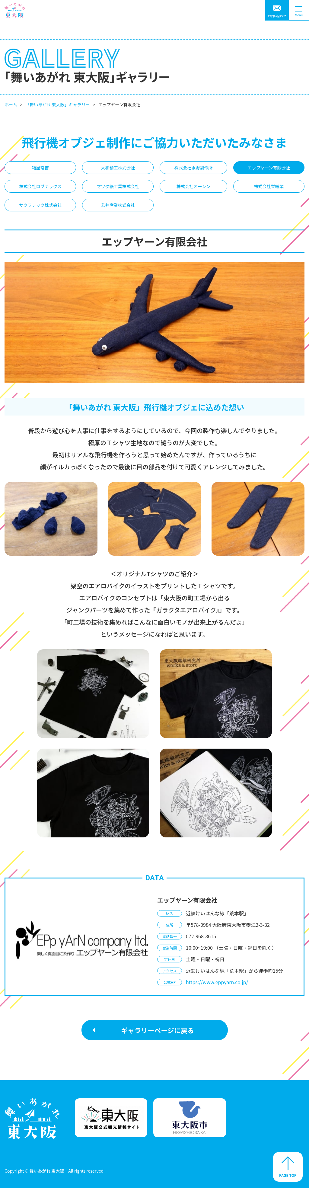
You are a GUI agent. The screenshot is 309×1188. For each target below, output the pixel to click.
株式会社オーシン (193, 186)
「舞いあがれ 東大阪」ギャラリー (57, 104)
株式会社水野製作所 (193, 168)
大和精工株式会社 (118, 168)
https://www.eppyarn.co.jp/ (217, 982)
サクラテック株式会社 (40, 205)
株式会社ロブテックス (40, 186)
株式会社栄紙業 (269, 186)
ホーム (11, 104)
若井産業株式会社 (118, 205)
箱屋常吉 (40, 168)
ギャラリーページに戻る (157, 1030)
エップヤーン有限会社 (269, 168)
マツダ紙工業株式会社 (118, 186)
